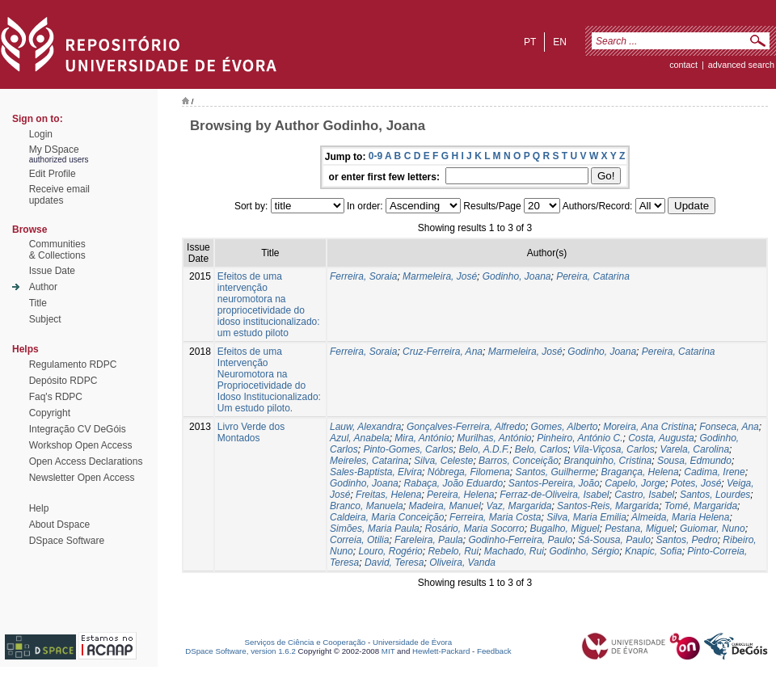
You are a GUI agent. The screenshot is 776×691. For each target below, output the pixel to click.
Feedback (494, 651)
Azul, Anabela (360, 438)
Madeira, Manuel (444, 506)
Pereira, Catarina (593, 276)
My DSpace (54, 149)
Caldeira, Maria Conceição (387, 517)
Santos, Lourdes (715, 494)
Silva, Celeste (443, 460)
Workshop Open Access (81, 445)
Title (38, 303)
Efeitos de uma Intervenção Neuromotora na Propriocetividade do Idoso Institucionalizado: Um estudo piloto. (269, 380)
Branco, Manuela (366, 506)
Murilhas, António (494, 438)
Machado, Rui (514, 551)
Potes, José (696, 483)
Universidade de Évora (412, 642)
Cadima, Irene (714, 472)
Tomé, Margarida (700, 506)
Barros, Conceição (519, 460)
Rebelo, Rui (453, 551)
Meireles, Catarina (369, 460)
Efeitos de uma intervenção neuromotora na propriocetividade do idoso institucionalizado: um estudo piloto (268, 305)
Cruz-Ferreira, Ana (443, 351)
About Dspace (59, 524)
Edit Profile (52, 173)
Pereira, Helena (460, 494)
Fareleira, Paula (428, 540)
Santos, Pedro (687, 540)
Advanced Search (741, 65)
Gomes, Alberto (564, 426)
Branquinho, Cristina (608, 460)
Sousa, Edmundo (694, 460)
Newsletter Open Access (82, 477)
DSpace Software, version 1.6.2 (240, 651)
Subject (45, 319)
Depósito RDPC (63, 380)
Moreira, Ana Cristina (648, 426)
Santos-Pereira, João (554, 483)
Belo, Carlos (541, 449)
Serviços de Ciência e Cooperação (305, 642)
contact (683, 65)
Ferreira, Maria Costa (495, 517)
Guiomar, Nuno (712, 528)
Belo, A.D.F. (483, 449)
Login (41, 134)
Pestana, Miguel (639, 528)
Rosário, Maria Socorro (474, 528)
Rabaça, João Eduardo (453, 483)
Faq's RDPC (55, 396)
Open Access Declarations (86, 461)
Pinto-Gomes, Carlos (408, 449)
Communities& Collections (57, 249)
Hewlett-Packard (441, 651)
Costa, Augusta (661, 438)
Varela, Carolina (694, 449)
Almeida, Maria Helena (680, 517)
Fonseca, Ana (729, 426)
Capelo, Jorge (635, 483)
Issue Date (52, 270)
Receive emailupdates (59, 194)
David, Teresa (394, 562)
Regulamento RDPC (73, 364)
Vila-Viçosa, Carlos (614, 449)
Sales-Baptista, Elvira (376, 472)
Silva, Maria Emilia (586, 517)
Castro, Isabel (644, 494)
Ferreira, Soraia (363, 276)
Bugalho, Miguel (564, 528)
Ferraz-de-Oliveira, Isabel (554, 494)
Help (39, 508)
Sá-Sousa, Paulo (614, 540)
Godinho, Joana (517, 276)
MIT (388, 651)
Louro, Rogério (390, 551)
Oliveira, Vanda (462, 562)
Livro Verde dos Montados (251, 432)
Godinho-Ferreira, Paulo (520, 540)
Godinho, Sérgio (585, 551)
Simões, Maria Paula (375, 528)
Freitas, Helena (388, 494)
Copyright (49, 413)
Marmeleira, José (440, 276)
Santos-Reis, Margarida (608, 506)
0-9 (375, 156)
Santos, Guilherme (555, 472)
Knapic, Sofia (653, 551)
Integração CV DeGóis (77, 429)
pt (530, 42)
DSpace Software (66, 540)
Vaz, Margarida (518, 506)
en (560, 42)
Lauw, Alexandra (365, 426)
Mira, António (422, 438)
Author (43, 287)
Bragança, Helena (640, 472)
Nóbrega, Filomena (469, 472)
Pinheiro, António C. (579, 438)
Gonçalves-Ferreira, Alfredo (466, 426)
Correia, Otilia (359, 540)
